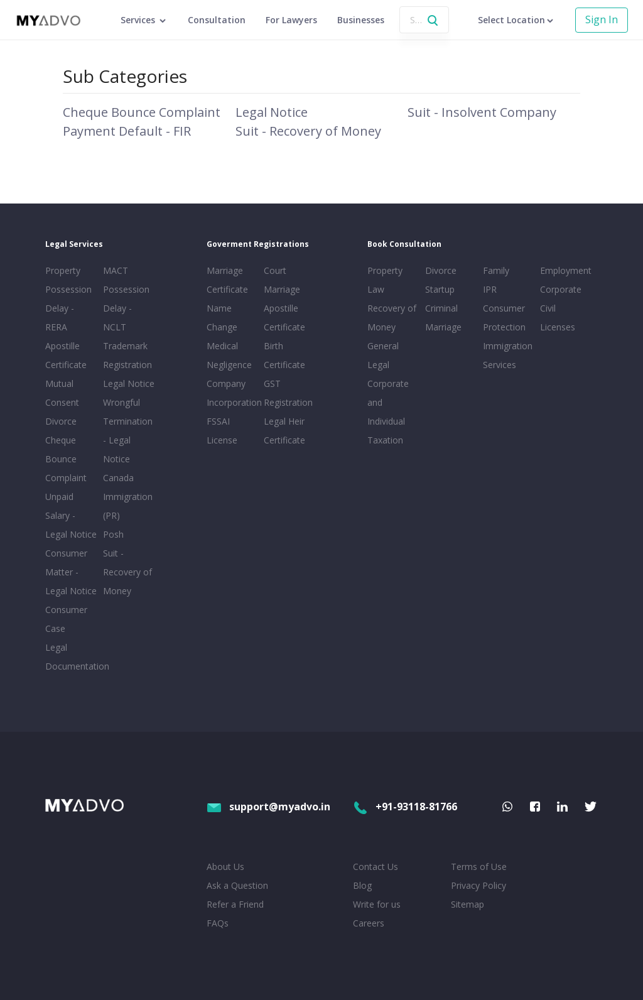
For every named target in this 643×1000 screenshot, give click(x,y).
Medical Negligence (229, 355)
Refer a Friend (235, 904)
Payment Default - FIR (127, 130)
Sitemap (467, 904)
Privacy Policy (478, 885)
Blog (362, 885)
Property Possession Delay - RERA (68, 298)
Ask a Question (237, 885)
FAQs (218, 923)
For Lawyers (291, 20)
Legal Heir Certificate (284, 430)
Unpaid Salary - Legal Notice (71, 515)
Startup (440, 289)
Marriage (443, 327)
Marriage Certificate (227, 279)
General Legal (383, 355)
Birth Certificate (284, 355)
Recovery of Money (391, 317)
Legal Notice (271, 112)
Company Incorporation (233, 393)
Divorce (441, 270)
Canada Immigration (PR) (128, 496)
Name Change (222, 317)
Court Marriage (282, 279)
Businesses (360, 20)
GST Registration (288, 393)
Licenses (557, 327)
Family (496, 270)
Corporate (560, 289)
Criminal (441, 308)
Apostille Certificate (66, 355)
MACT (115, 270)
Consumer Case (66, 619)
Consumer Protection (504, 317)
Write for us (377, 904)
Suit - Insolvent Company (482, 112)
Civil (548, 308)
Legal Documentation (71, 656)
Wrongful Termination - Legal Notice (128, 430)
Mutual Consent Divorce (62, 402)
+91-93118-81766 (405, 806)
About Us (225, 866)
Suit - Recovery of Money (308, 130)
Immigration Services (507, 355)
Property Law (385, 279)
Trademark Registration (127, 355)
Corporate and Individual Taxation (388, 412)
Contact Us (375, 866)
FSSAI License (222, 430)
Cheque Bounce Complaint (141, 112)
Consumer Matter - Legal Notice (71, 572)
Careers (368, 923)
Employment (566, 270)
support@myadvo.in (268, 806)
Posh (113, 534)
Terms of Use (479, 866)
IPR (490, 289)
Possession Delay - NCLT (126, 308)
